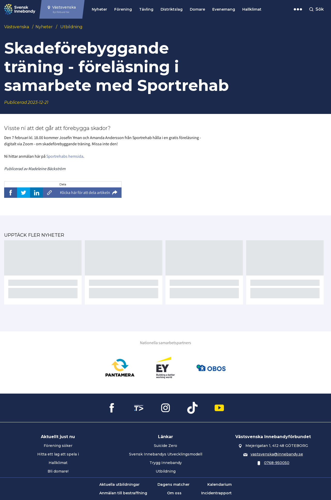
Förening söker (58, 445)
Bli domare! (58, 471)
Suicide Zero (165, 445)
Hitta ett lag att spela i (58, 454)
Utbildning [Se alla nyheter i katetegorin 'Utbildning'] (71, 26)
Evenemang (223, 9)
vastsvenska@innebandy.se (277, 454)
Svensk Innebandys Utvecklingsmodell (165, 454)
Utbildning (166, 471)
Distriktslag (172, 9)
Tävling (146, 9)
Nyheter (99, 9)
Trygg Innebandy (165, 462)
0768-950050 (276, 462)
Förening (123, 9)
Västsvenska (16, 26)
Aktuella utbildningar (119, 484)
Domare (197, 9)
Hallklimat (251, 9)
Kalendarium (219, 484)
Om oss (174, 493)
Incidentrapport (216, 493)
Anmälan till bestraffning (123, 493)
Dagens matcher (173, 484)
